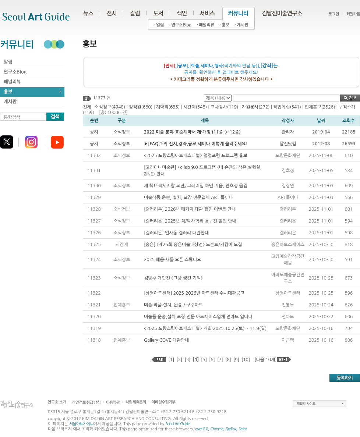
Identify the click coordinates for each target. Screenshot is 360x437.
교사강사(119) (225, 107)
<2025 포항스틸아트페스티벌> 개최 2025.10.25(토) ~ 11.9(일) (205, 328)
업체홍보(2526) (320, 107)
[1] (171, 360)
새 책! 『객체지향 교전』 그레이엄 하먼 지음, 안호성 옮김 (195, 186)
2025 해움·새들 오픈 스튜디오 (172, 259)
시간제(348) (195, 107)
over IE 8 (201, 429)
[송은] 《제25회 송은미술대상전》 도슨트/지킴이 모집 (193, 244)
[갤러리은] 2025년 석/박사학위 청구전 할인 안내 (190, 221)
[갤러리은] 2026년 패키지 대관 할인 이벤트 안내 (190, 209)
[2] (179, 360)
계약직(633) (168, 107)
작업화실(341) (287, 107)
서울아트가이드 (81, 424)
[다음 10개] (265, 360)
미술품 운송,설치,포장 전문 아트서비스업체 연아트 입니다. (199, 317)
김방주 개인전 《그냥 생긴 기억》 (173, 278)
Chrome (216, 429)
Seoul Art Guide (177, 424)
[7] (220, 360)
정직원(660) (140, 107)
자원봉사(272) (256, 107)
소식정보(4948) (110, 107)
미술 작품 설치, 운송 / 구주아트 (173, 305)
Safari (243, 429)
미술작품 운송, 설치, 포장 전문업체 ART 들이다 (188, 197)
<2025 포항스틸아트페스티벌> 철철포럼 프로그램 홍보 (195, 155)
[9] (236, 360)
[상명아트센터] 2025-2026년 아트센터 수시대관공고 (194, 293)
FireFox (231, 429)
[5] (204, 360)
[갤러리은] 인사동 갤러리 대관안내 (176, 233)
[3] (187, 360)
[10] (245, 360)
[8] (228, 360)
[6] (212, 360)
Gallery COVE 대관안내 (166, 340)
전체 (87, 107)
